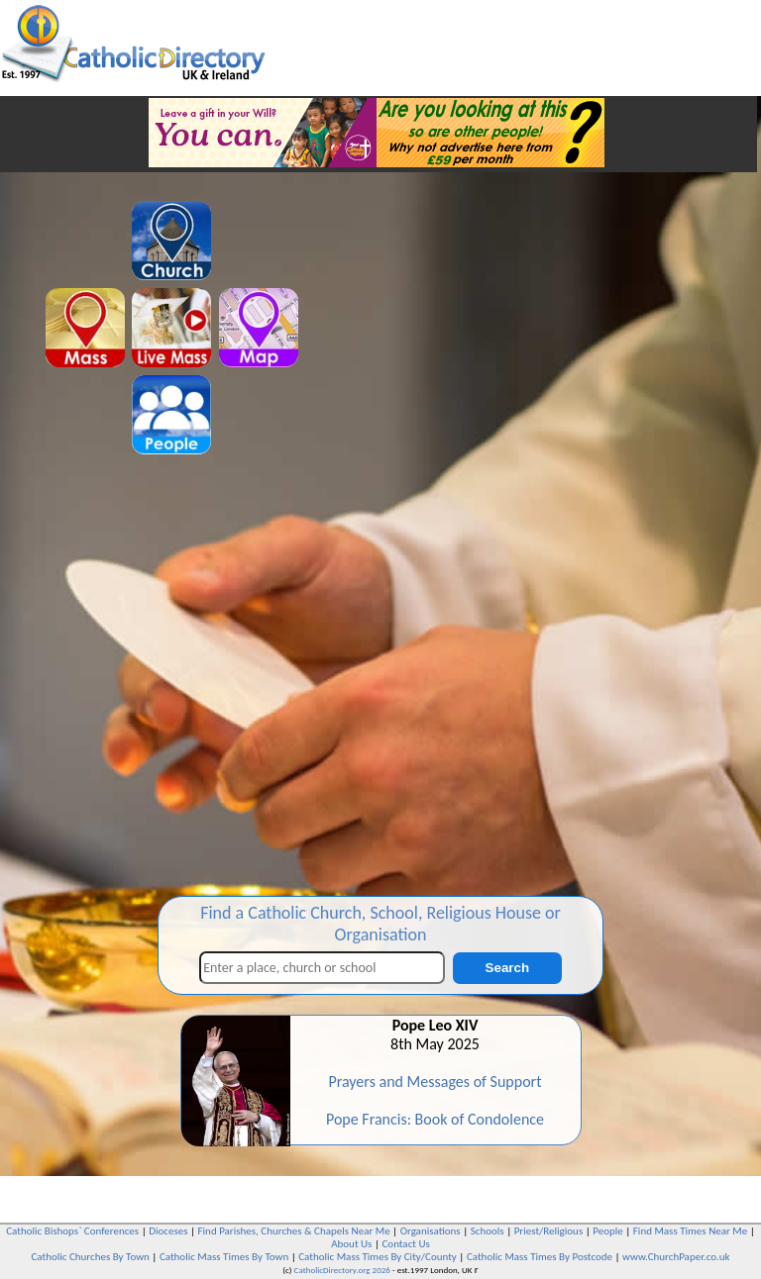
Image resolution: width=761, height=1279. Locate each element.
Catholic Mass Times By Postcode (539, 1256)
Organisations (430, 1231)
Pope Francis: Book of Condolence (435, 1119)
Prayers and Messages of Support (434, 1081)
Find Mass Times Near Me (690, 1231)
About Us (351, 1243)
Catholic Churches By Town (90, 1256)
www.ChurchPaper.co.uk (675, 1256)
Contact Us (405, 1243)
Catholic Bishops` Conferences (72, 1231)
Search (507, 967)
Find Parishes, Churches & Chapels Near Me (294, 1231)
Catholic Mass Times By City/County (377, 1256)
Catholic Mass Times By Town (224, 1256)
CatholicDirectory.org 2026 (342, 1269)
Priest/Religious (549, 1231)
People (608, 1231)
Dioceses (168, 1231)
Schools (487, 1231)
